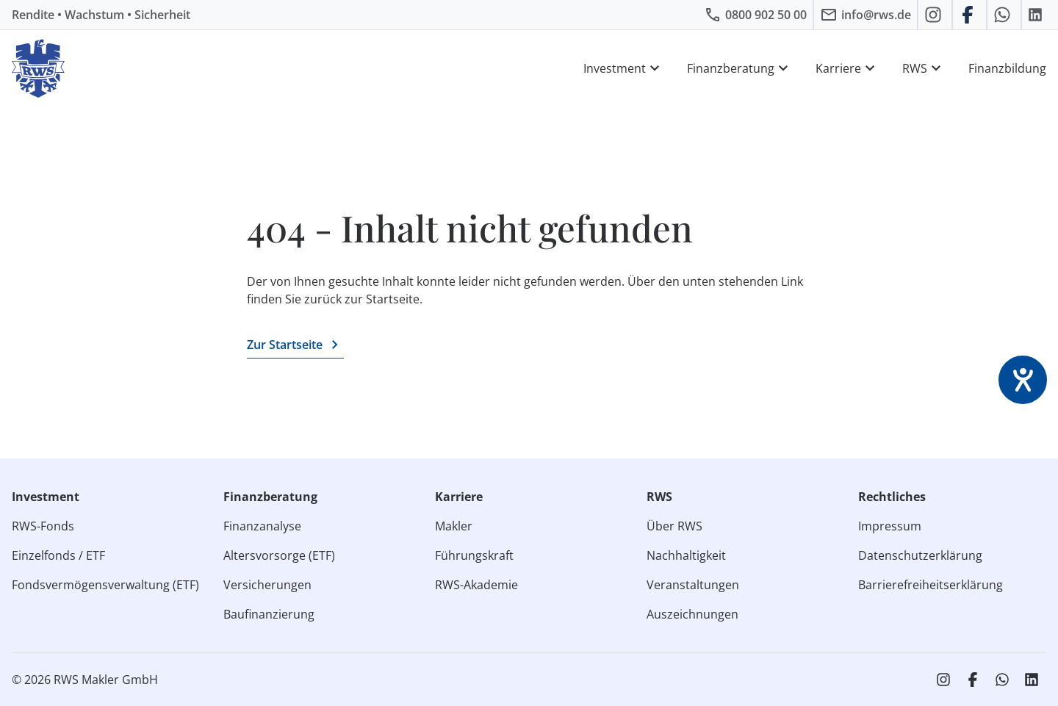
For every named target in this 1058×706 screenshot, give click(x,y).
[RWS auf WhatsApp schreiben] (1004, 15)
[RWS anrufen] (755, 14)
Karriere (847, 68)
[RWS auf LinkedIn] (1037, 14)
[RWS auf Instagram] (935, 15)
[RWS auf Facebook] (969, 15)
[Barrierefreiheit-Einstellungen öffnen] (1022, 379)
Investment (623, 68)
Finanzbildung (1007, 68)
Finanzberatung (739, 68)
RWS (923, 68)
